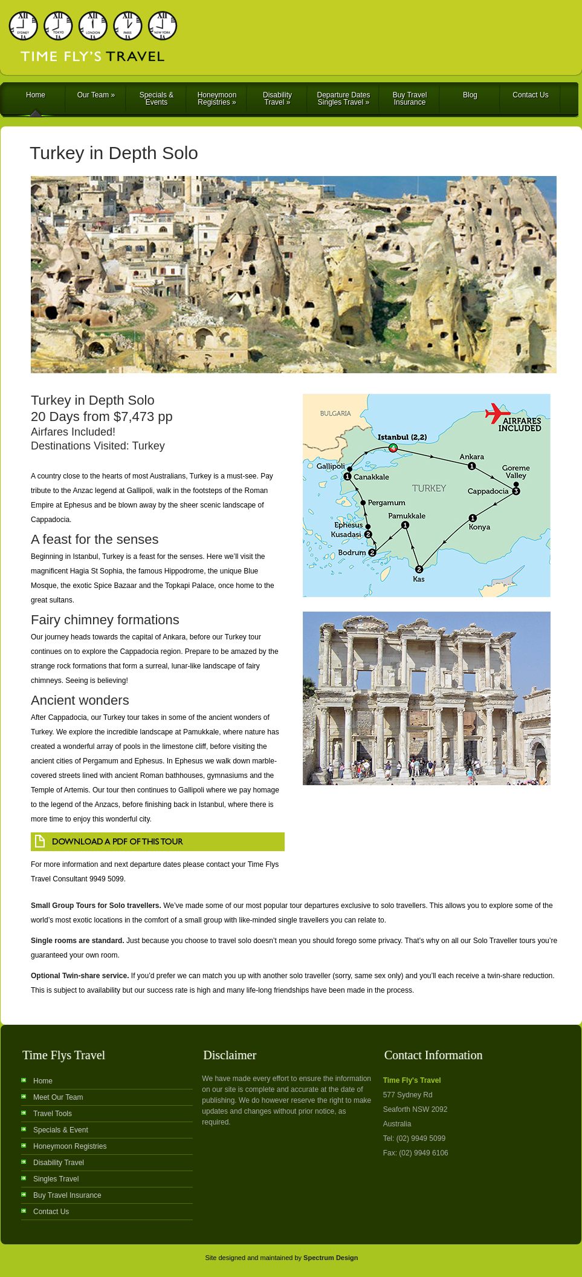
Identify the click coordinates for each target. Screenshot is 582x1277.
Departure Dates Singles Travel (343, 98)
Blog (470, 95)
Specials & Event (60, 1130)
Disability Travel (277, 98)
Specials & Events (157, 98)
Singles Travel (56, 1179)
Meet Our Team (58, 1097)
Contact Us (530, 95)
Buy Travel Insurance (410, 98)
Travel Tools (52, 1113)
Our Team (96, 95)
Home (35, 95)
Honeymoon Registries (217, 98)
